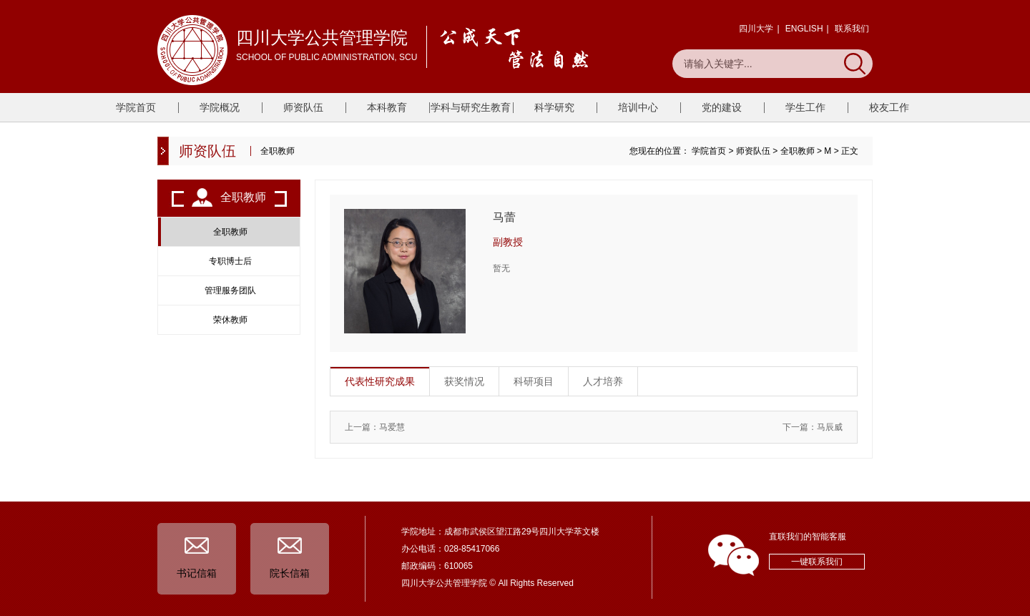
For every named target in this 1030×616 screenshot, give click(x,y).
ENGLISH (804, 29)
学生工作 (805, 107)
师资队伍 (303, 107)
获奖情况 (464, 381)
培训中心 (638, 107)
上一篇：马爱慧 (375, 427)
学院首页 (136, 107)
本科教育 (387, 107)
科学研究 (554, 107)
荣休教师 (230, 320)
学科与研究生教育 (471, 107)
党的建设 (722, 107)
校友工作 (889, 107)
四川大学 (756, 29)
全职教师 (797, 151)
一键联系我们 (817, 562)
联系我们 (852, 29)
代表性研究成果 (380, 381)
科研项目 (534, 381)
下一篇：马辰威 (813, 427)
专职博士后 (230, 261)
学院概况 (220, 107)
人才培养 (603, 381)
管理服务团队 (230, 290)
